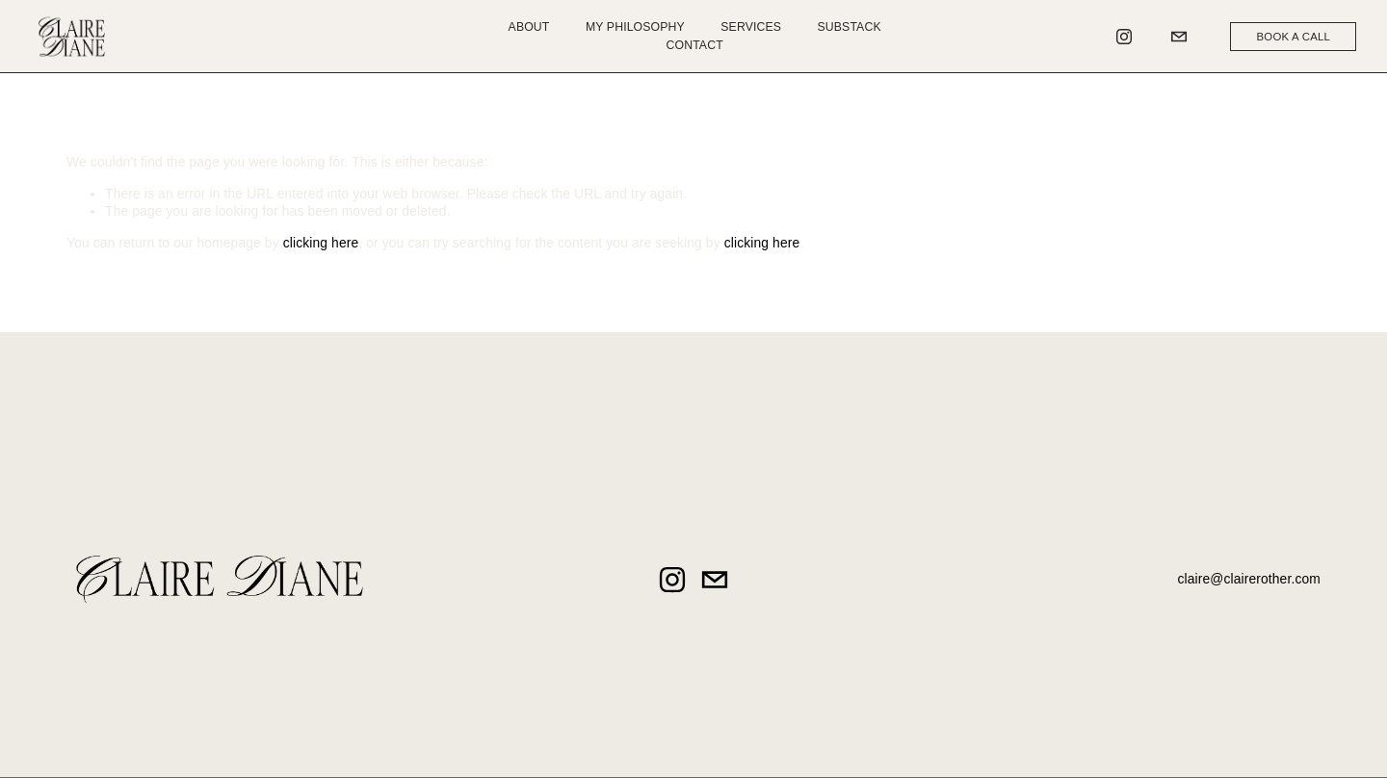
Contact (695, 45)
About (529, 27)
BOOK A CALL (1294, 36)
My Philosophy (635, 27)
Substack (849, 27)
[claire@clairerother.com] (1179, 36)
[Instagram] (1124, 36)
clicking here (321, 242)
